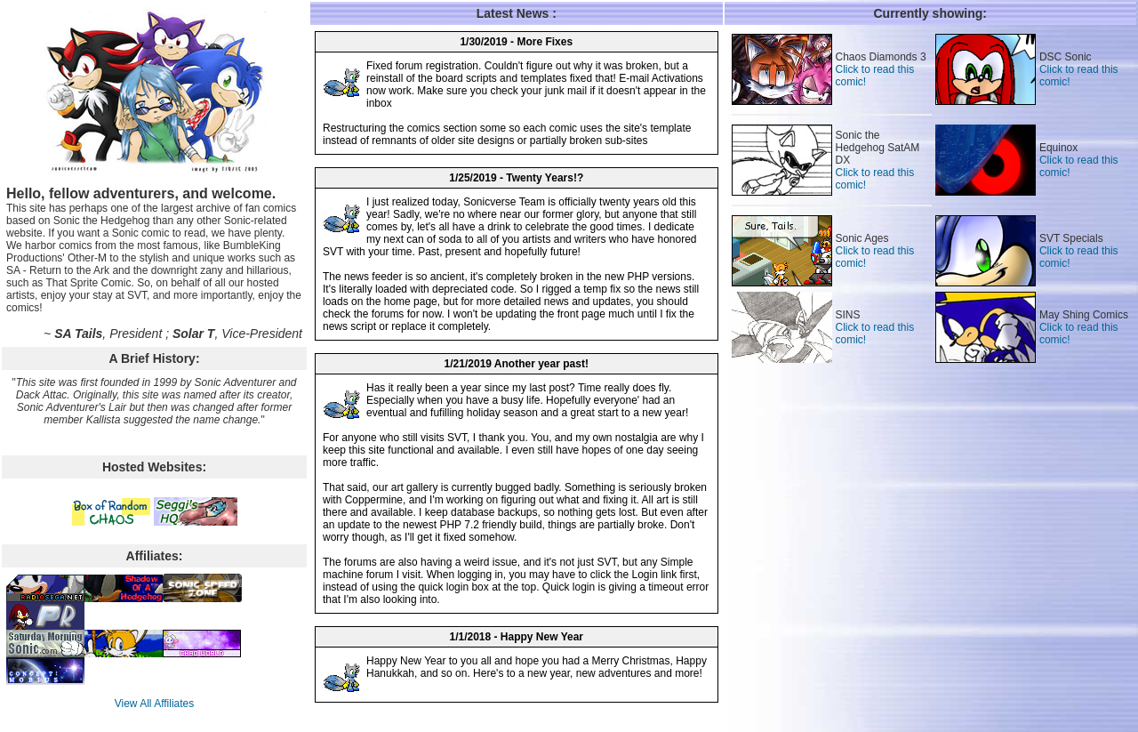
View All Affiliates (155, 703)
